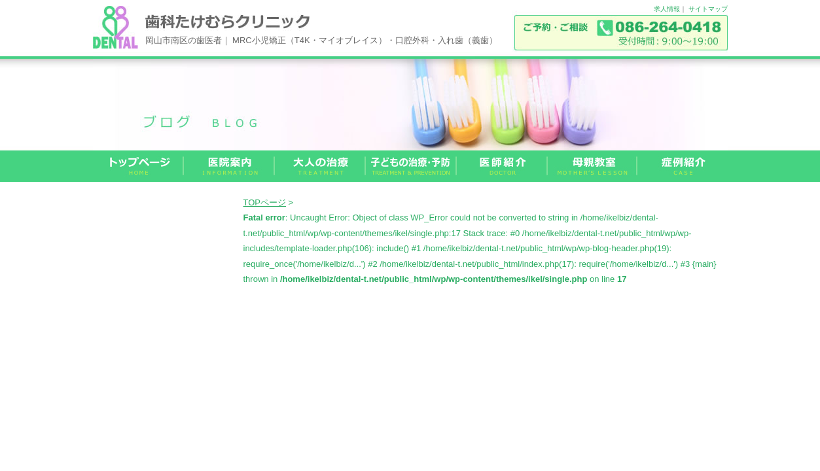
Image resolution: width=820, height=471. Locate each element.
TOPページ (265, 202)
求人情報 (667, 8)
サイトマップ (708, 8)
